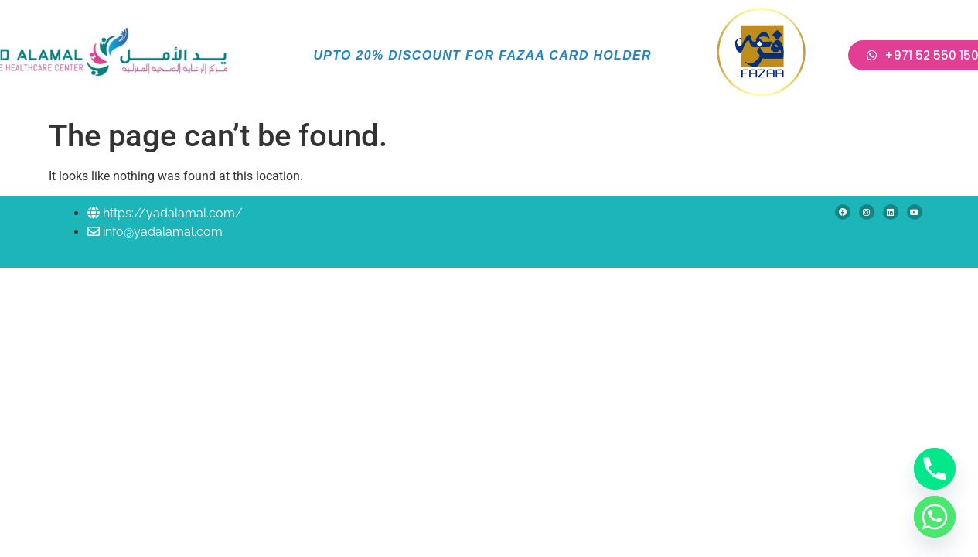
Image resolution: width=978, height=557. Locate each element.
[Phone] (935, 469)
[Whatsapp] (935, 517)
